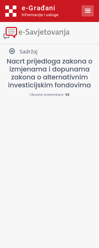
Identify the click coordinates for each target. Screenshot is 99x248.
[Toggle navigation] (49, 32)
